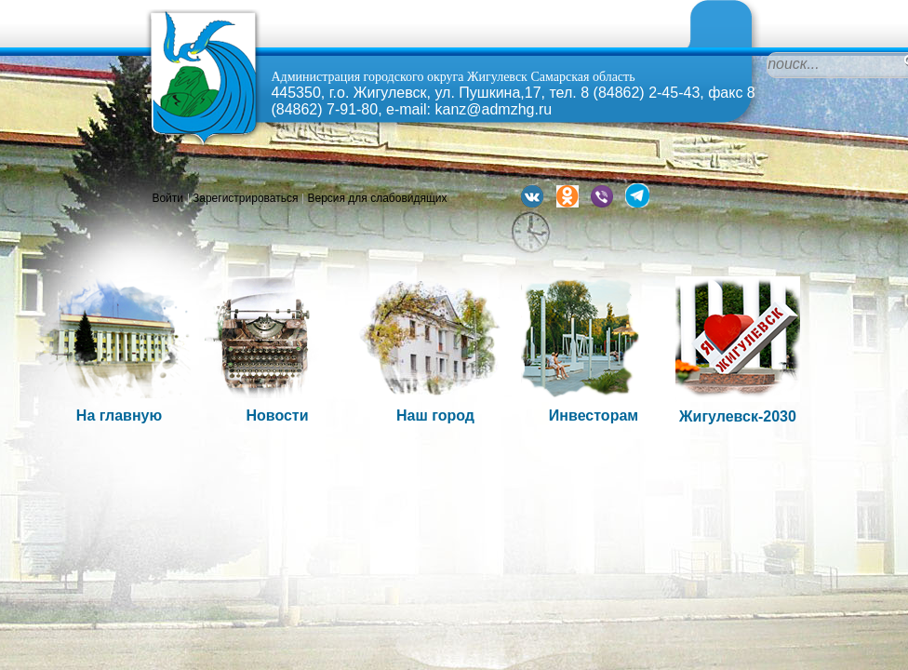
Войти (167, 198)
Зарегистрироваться (245, 198)
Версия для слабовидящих (377, 198)
